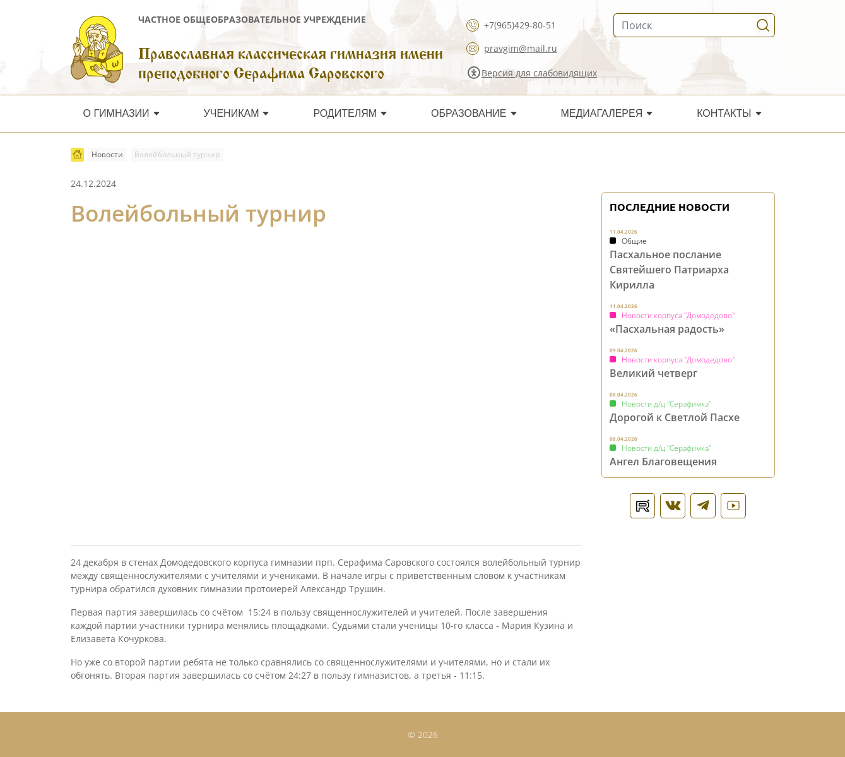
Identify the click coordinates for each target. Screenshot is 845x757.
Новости (107, 154)
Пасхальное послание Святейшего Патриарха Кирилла (669, 269)
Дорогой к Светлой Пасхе (675, 417)
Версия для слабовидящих (539, 73)
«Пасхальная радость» (667, 329)
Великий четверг (653, 373)
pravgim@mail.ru (520, 48)
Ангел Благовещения (663, 461)
